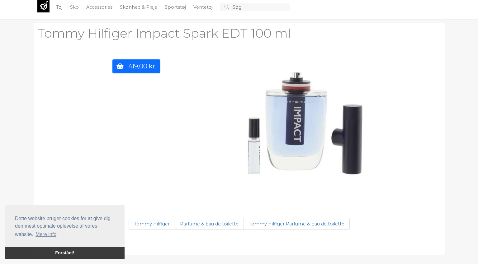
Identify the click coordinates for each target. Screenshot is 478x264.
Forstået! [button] (64, 252)
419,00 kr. (136, 66)
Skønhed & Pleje (139, 7)
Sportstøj (176, 7)
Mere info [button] (45, 234)
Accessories (100, 7)
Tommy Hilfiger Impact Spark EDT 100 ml (164, 33)
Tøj (60, 7)
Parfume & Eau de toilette (209, 224)
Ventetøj (203, 7)
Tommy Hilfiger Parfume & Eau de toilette (296, 224)
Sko (75, 7)
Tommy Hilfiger (152, 224)
